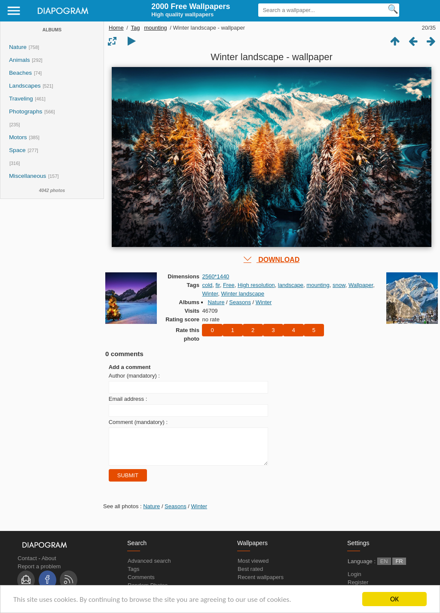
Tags (133, 575)
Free (229, 285)
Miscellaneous (28, 176)
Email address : (128, 399)
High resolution (256, 285)
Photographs (25, 111)
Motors (18, 137)
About (49, 564)
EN (384, 567)
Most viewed (253, 567)
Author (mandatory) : (134, 375)
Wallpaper (360, 285)
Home (116, 27)
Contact (27, 564)
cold (207, 285)
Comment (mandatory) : (138, 422)
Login (354, 580)
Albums (52, 29)
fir (218, 285)
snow (339, 285)
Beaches (20, 73)
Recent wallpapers (261, 583)
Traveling (21, 98)
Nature (18, 47)
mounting (155, 27)
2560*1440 (215, 276)
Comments (141, 583)
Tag (135, 27)
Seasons (240, 302)
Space (17, 150)
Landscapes (25, 85)
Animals (19, 60)
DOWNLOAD (271, 259)
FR (399, 567)
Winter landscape (242, 293)
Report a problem (39, 573)
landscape (290, 285)
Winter (210, 293)
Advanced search (149, 567)
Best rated (250, 575)
